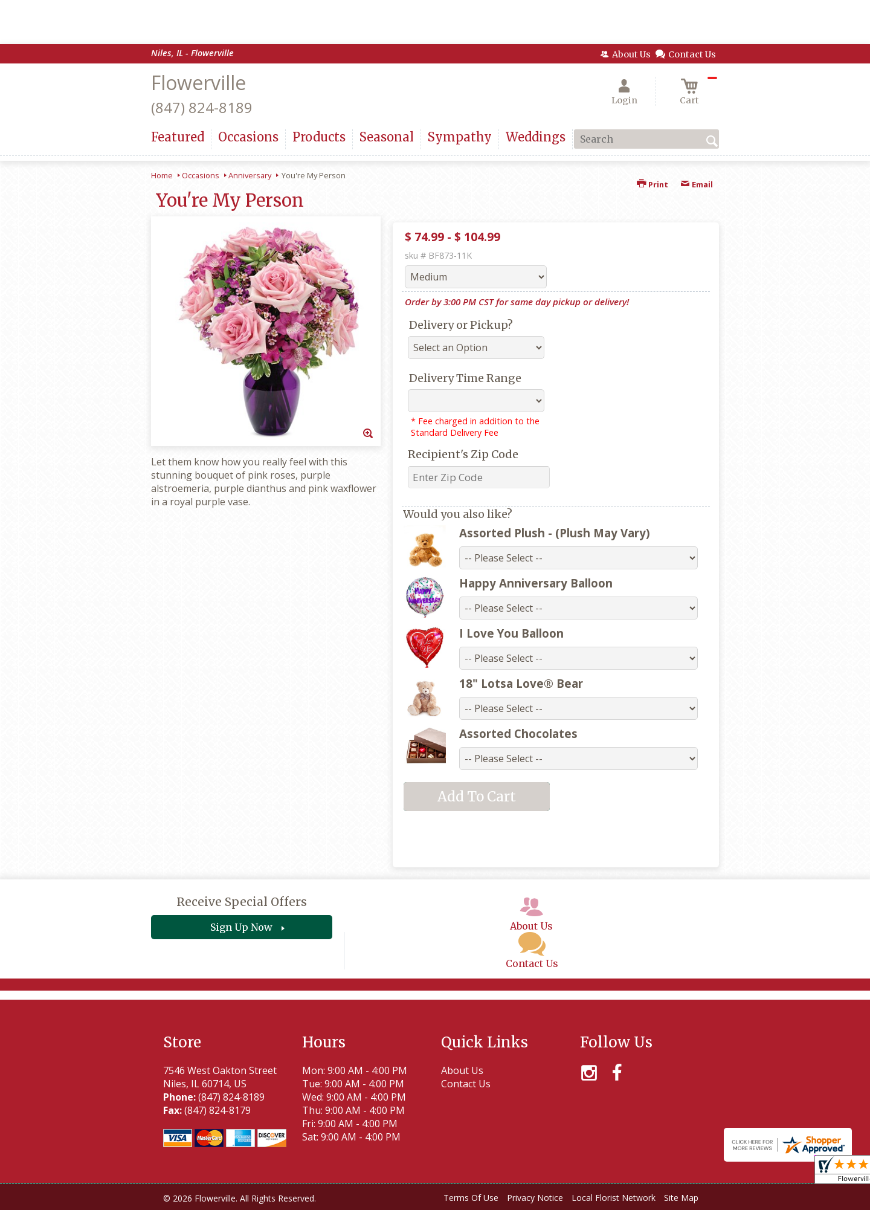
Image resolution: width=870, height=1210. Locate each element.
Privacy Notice (535, 1197)
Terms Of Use (470, 1197)
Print (652, 184)
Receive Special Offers (241, 902)
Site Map (681, 1197)
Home (162, 175)
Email (696, 184)
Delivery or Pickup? (461, 325)
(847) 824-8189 (202, 107)
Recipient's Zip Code (463, 454)
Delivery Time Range (465, 378)
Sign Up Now (241, 927)
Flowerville (198, 82)
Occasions (200, 175)
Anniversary (249, 175)
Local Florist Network (614, 1197)
